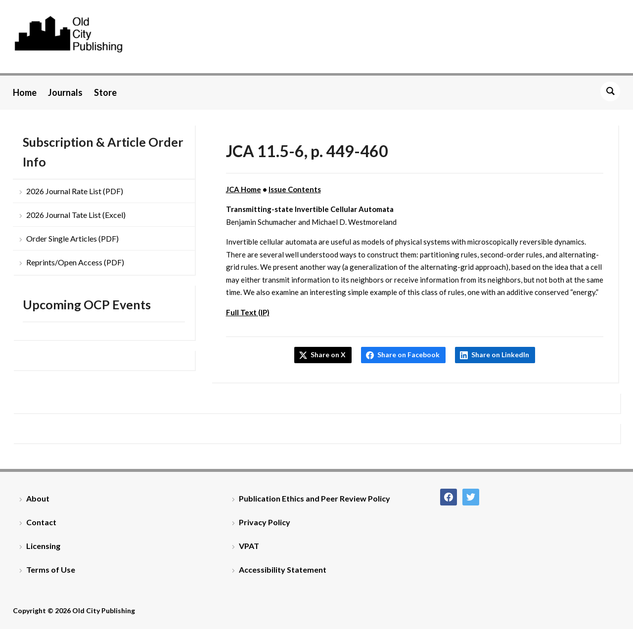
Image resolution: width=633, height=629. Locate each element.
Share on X (328, 354)
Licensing (43, 545)
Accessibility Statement (282, 569)
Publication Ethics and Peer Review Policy (314, 498)
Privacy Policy (264, 522)
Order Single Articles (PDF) (72, 238)
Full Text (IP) (248, 312)
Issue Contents (295, 189)
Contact (41, 522)
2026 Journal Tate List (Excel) (76, 214)
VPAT (249, 545)
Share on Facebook (408, 354)
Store (105, 92)
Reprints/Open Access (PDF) (75, 262)
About (37, 498)
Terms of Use (50, 569)
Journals (65, 92)
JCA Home (243, 189)
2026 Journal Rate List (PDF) (74, 191)
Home (25, 92)
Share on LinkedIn (500, 354)
